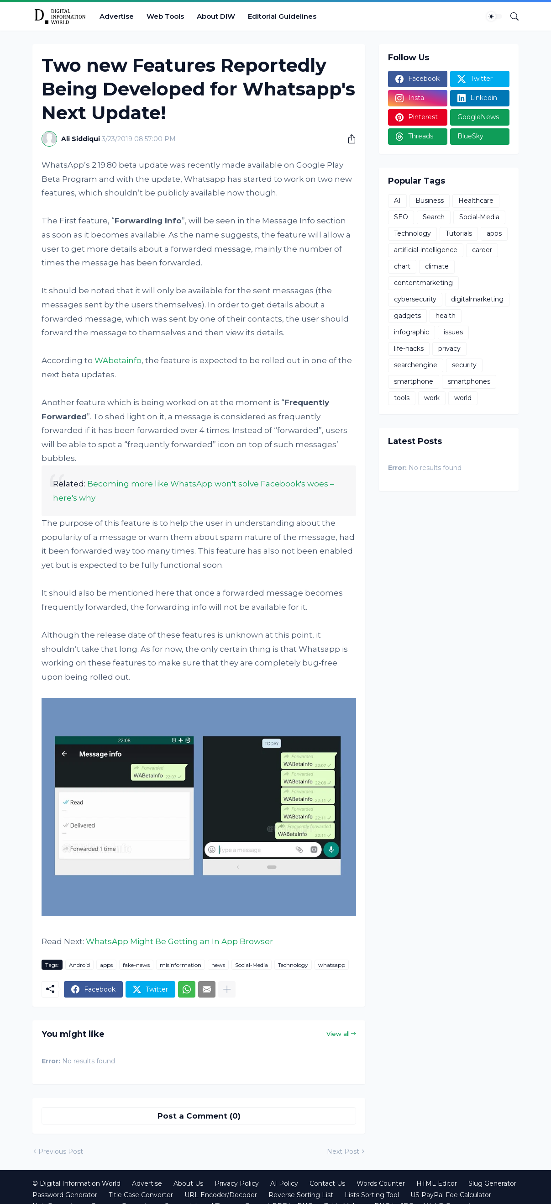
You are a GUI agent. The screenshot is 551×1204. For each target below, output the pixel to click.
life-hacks (409, 348)
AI (397, 200)
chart (402, 266)
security (464, 365)
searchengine (415, 365)
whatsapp (331, 964)
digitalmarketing (477, 299)
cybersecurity (415, 299)
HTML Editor (436, 1183)
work (432, 398)
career (482, 250)
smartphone (413, 381)
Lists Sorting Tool (372, 1195)
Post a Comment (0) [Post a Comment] (199, 1115)
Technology (293, 964)
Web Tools (165, 16)
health (446, 316)
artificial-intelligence (425, 250)
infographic (411, 332)
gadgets (407, 316)
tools (401, 398)
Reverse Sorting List (300, 1195)
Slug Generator (492, 1183)
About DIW (216, 16)
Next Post (343, 1151)
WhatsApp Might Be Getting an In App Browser (179, 941)
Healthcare (475, 200)
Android (79, 964)
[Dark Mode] (494, 16)
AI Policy (284, 1183)
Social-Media (251, 964)
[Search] (511, 16)
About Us (188, 1183)
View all (338, 1033)
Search (434, 217)
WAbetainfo (118, 360)
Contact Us (327, 1183)
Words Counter (381, 1183)
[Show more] (227, 989)
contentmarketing (423, 283)
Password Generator (64, 1195)
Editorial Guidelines (282, 16)
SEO (401, 217)
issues (453, 332)
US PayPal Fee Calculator (450, 1195)
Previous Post (60, 1151)
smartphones (469, 381)
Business (429, 200)
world (463, 398)
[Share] (348, 139)
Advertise (117, 16)
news (218, 964)
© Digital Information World (76, 1183)
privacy (449, 348)
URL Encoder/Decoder (220, 1195)
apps (106, 964)
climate (437, 266)
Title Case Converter (141, 1195)
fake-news (136, 964)
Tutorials (459, 233)
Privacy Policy (237, 1183)
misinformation (180, 964)
